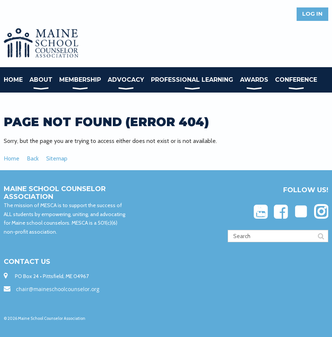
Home (11, 158)
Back (33, 158)
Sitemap (56, 158)
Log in (312, 13)
